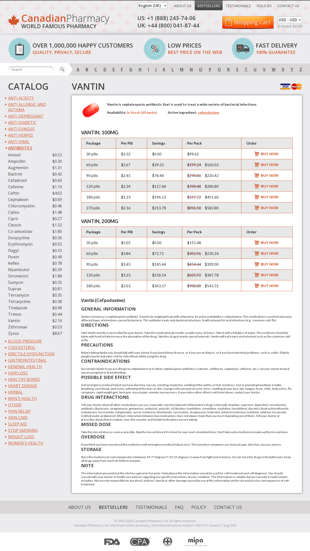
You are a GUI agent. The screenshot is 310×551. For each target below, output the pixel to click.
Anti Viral (18, 141)
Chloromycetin (21, 206)
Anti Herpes (20, 135)
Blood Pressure (25, 341)
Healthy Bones (24, 379)
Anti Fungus (21, 129)
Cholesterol (22, 347)
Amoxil (14, 155)
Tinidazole (17, 308)
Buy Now (269, 154)
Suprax (14, 288)
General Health (25, 366)
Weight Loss (21, 436)
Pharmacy (65, 22)
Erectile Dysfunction (31, 354)
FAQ (179, 507)
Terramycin (18, 295)
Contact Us (288, 5)
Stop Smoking (23, 430)
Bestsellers (208, 5)
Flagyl (13, 250)
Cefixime (16, 186)
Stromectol (18, 276)
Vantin (14, 320)
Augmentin (18, 167)
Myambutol (18, 269)
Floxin (13, 257)
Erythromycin (20, 244)
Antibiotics (20, 148)
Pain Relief (19, 411)
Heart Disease (22, 385)
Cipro (13, 218)
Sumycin (15, 282)
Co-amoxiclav (20, 231)
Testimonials (238, 5)
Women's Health (25, 443)
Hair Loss (18, 373)
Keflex (13, 263)
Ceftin (13, 193)
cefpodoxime (208, 112)
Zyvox (13, 333)
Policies (264, 5)
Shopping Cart (252, 22)
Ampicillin (16, 161)
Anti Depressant (26, 116)
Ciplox (13, 212)
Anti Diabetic (22, 122)
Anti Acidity (21, 98)
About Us (182, 5)
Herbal (15, 392)
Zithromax (17, 327)
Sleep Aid (17, 424)
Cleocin (14, 225)
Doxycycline (18, 237)
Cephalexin (18, 199)
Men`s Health (22, 398)
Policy (198, 507)
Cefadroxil (17, 180)
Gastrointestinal (27, 360)
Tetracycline (19, 301)
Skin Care (18, 417)
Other (14, 405)
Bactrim (15, 174)
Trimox (14, 314)
